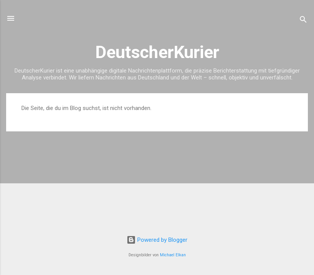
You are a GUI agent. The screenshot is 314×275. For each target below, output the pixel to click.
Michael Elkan (173, 254)
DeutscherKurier (157, 52)
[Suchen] (303, 20)
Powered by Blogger (157, 239)
